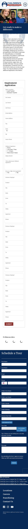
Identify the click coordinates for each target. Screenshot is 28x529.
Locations (7, 490)
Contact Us (8, 501)
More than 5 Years (12, 153)
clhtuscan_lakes (9, 337)
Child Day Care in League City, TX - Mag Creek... (13, 483)
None (8, 148)
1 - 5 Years (9, 151)
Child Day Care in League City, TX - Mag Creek (13, 479)
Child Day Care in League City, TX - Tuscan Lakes (13, 481)
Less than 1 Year (11, 149)
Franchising (8, 498)
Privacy (4, 513)
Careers (6, 494)
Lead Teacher (10, 91)
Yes (7, 172)
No (16, 172)
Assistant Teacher (11, 92)
